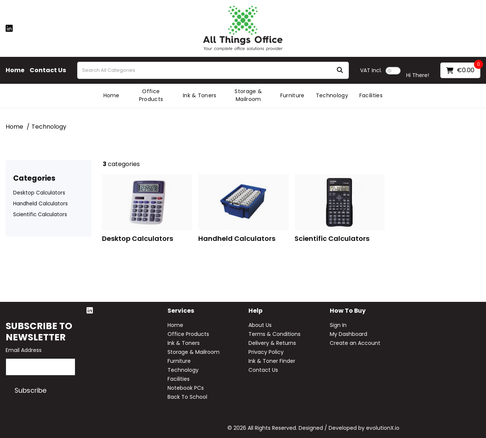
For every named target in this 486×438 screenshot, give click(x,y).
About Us (260, 325)
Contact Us (48, 70)
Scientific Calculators (40, 214)
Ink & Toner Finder (271, 361)
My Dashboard (348, 334)
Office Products (151, 95)
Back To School (187, 397)
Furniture (292, 95)
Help (255, 311)
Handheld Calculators (40, 203)
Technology (332, 95)
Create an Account (355, 343)
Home (15, 70)
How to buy (348, 311)
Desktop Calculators (39, 192)
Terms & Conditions (274, 334)
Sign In (338, 325)
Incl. (371, 70)
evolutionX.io (382, 428)
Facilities (371, 95)
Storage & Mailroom (248, 95)
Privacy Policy (266, 352)
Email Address (24, 350)
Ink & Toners (200, 95)
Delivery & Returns (272, 343)
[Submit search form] (340, 70)
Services (180, 311)
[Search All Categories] (213, 70)
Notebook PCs (185, 388)
